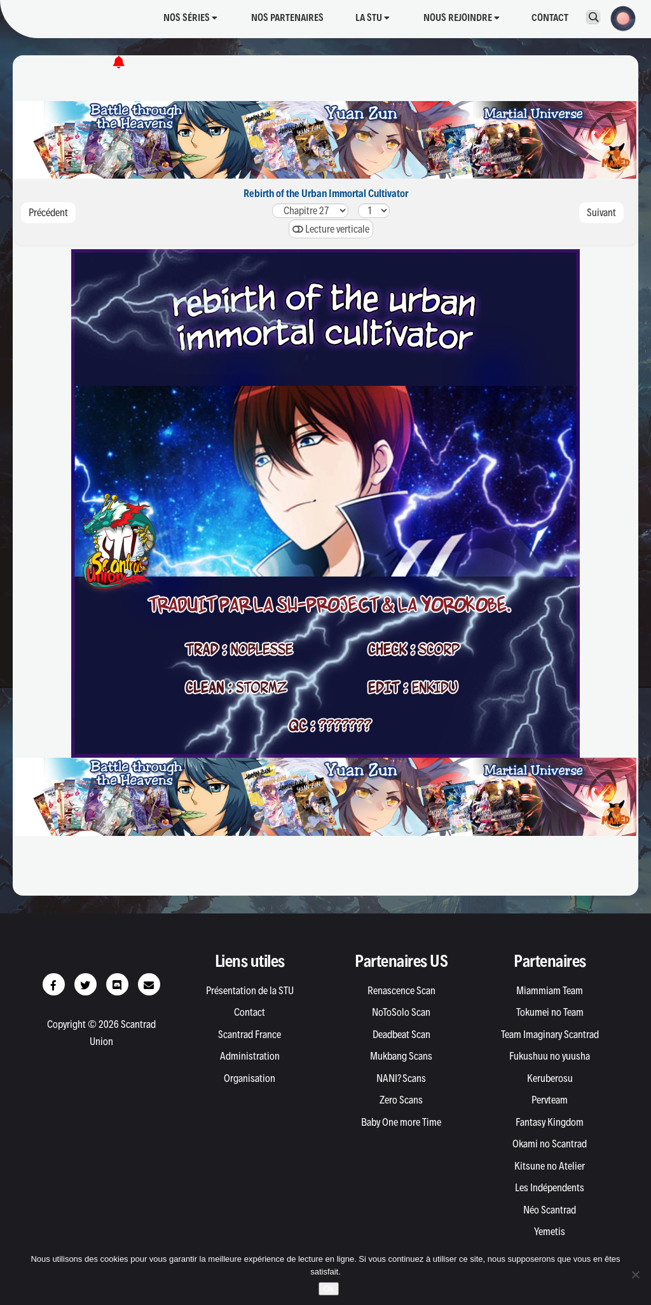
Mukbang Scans (401, 1056)
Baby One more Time (401, 1122)
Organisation (249, 1078)
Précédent (48, 212)
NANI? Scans (401, 1078)
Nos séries (190, 17)
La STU (372, 17)
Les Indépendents (549, 1187)
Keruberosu (550, 1078)
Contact (549, 17)
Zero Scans (401, 1099)
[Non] (635, 1274)
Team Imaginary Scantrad (550, 1034)
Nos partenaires (287, 17)
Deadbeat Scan (401, 1034)
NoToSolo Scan (401, 1012)
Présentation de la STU (250, 990)
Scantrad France (249, 1034)
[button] (619, 17)
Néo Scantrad (549, 1209)
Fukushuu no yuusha (549, 1056)
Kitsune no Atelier (549, 1166)
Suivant (601, 212)
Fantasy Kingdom (550, 1122)
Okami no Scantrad (549, 1143)
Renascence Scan (401, 990)
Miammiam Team (549, 990)
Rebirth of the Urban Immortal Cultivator (325, 193)
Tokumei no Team (550, 1012)
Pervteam (549, 1099)
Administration (250, 1056)
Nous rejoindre (461, 17)
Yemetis (549, 1231)
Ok (329, 1289)
